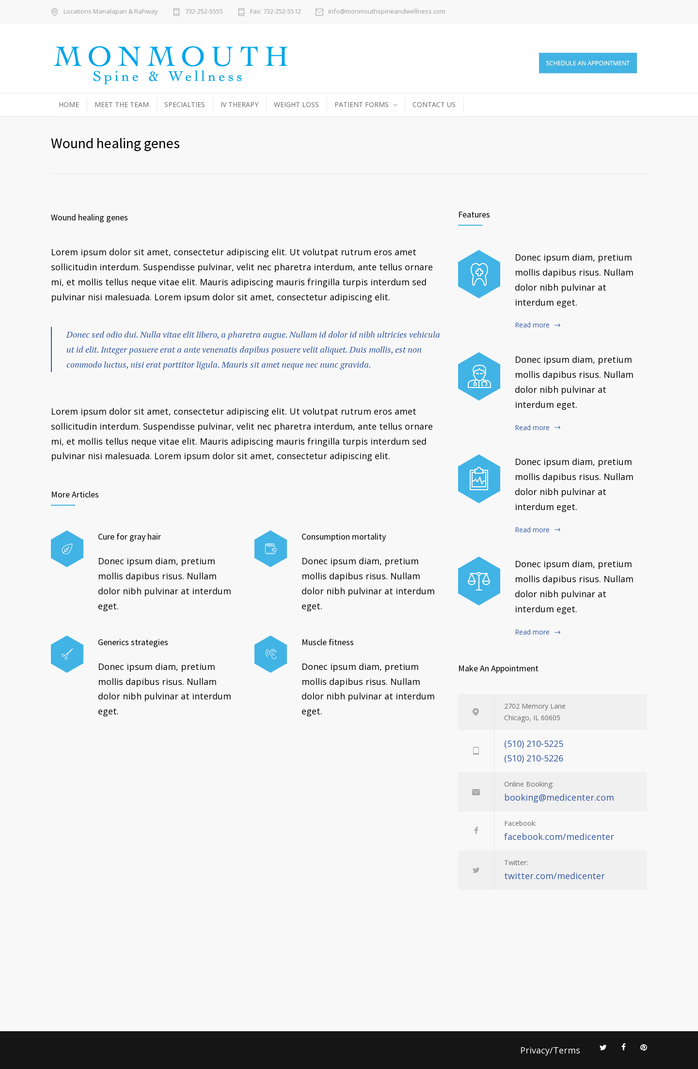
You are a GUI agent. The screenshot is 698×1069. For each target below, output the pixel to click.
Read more (532, 324)
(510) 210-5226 (533, 758)
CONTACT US (434, 104)
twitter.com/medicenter (554, 876)
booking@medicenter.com (559, 797)
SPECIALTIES (184, 104)
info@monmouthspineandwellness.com (386, 11)
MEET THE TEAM (122, 104)
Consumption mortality (343, 536)
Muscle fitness (327, 642)
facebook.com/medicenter (559, 836)
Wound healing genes (89, 217)
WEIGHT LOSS (296, 104)
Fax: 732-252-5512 (275, 11)
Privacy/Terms (550, 1050)
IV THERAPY (239, 104)
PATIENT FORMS (361, 104)
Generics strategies (133, 642)
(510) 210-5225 (533, 743)
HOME (69, 104)
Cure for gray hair (129, 536)
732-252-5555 (204, 11)
